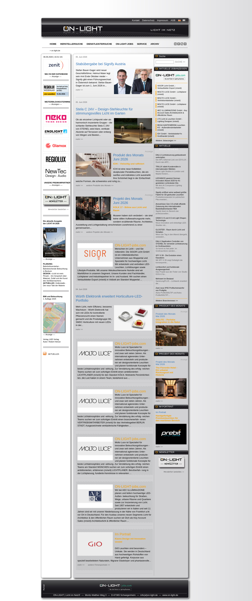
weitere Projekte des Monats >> (99, 232)
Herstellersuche (71, 44)
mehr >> (79, 90)
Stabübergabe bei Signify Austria (100, 64)
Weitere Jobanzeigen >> (166, 140)
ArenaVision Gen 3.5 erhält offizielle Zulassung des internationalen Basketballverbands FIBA (170, 206)
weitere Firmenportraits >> (99, 565)
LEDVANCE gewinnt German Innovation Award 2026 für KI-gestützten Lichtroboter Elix (168, 180)
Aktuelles (53, 354)
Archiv (155, 44)
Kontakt (136, 20)
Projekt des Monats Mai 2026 (165, 363)
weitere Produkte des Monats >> (99, 185)
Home (53, 44)
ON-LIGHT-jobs (124, 44)
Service (142, 44)
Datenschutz (148, 20)
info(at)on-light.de (149, 595)
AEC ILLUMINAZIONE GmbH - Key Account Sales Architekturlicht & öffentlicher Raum (172, 112)
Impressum (162, 20)
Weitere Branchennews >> (167, 301)
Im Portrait (123, 534)
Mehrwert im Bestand (164, 279)
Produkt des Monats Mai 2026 (166, 315)
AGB (173, 20)
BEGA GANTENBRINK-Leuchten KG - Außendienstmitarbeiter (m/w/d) (171, 127)
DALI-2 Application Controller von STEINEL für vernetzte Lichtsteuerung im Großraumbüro (171, 243)
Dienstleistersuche (99, 44)
